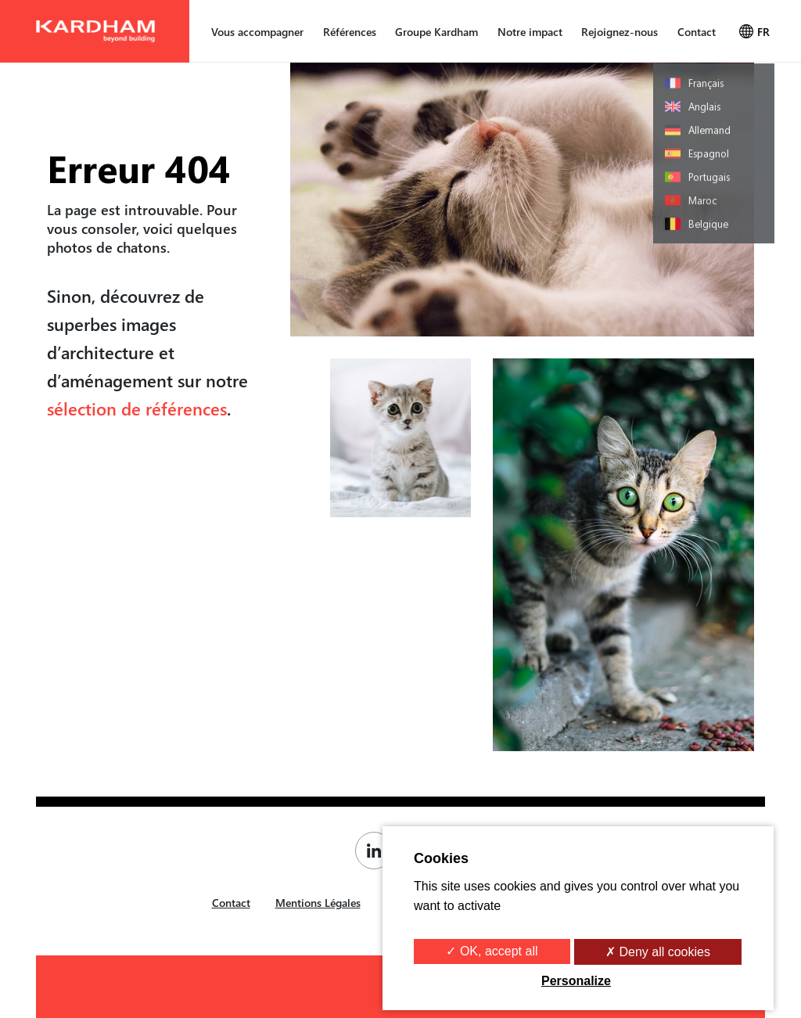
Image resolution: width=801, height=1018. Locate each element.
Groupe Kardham (436, 31)
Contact (696, 31)
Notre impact (529, 31)
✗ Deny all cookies (657, 952)
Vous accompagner (257, 31)
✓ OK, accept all (491, 951)
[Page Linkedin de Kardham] (377, 850)
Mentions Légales (318, 902)
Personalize (576, 980)
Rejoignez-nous (619, 31)
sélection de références (137, 408)
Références (349, 31)
